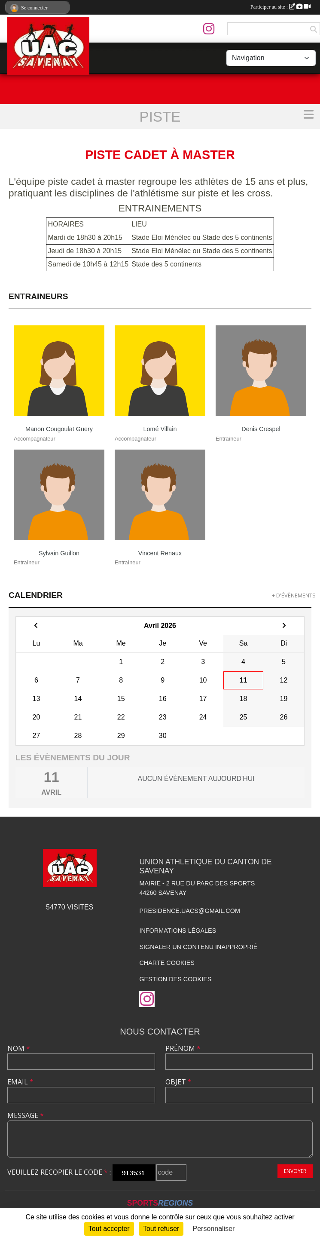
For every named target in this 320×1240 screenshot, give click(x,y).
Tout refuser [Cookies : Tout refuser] (161, 1228)
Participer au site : (280, 7)
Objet (178, 1082)
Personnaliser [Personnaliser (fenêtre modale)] (214, 1228)
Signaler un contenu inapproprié (198, 946)
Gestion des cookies (175, 979)
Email (20, 1082)
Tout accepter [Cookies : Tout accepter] (109, 1228)
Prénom (183, 1048)
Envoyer (295, 1171)
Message (25, 1115)
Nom (18, 1048)
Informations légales (177, 930)
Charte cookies (166, 962)
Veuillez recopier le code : (59, 1172)
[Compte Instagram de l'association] (208, 28)
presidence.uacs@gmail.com (189, 910)
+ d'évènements (294, 595)
